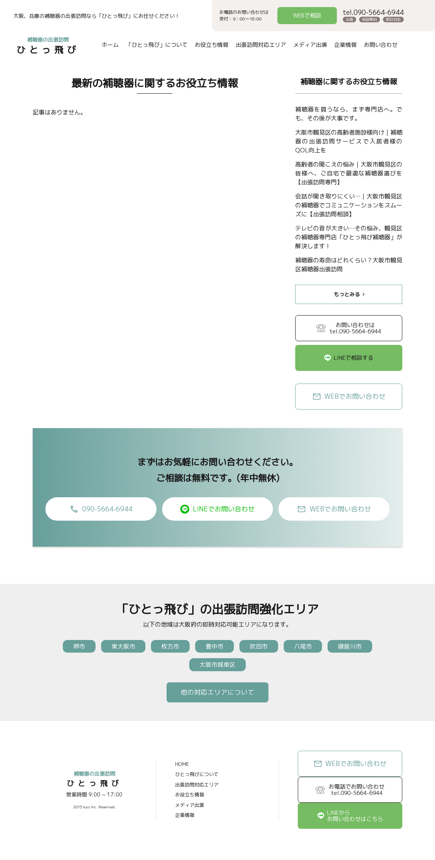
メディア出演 (309, 45)
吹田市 (260, 646)
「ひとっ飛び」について (156, 45)
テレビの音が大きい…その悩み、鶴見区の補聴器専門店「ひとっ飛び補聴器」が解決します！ (348, 237)
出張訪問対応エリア (260, 45)
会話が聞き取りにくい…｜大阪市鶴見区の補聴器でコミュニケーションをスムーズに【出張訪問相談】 (348, 205)
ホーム (110, 45)
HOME (182, 765)
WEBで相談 (307, 15)
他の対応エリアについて (217, 693)
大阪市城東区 (217, 665)
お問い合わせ (380, 45)
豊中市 (214, 646)
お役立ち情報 (211, 45)
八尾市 (306, 646)
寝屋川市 (355, 646)
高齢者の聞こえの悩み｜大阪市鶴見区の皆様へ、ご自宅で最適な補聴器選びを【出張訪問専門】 (348, 173)
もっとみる (347, 294)
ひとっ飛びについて (197, 775)
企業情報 (345, 45)
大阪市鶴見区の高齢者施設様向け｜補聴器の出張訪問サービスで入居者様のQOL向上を (348, 141)
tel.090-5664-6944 (373, 12)
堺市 (74, 646)
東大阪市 (120, 646)
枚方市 (169, 646)
